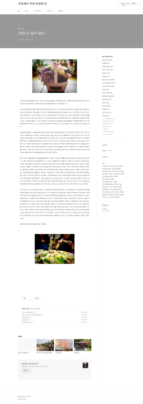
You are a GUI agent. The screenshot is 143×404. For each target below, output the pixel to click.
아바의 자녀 (105, 187)
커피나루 (104, 197)
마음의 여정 (105, 109)
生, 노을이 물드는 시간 (108, 118)
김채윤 (115, 181)
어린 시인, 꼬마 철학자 (108, 80)
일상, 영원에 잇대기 (107, 56)
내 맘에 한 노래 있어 (108, 124)
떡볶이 (116, 176)
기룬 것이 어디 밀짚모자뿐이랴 (31, 315)
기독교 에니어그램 (116, 187)
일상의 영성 (105, 194)
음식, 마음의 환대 (107, 93)
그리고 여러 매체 (107, 134)
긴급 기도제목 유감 (28, 312)
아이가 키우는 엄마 (107, 70)
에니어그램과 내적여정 (115, 189)
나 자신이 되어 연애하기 (114, 197)
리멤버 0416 (105, 63)
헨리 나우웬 (115, 192)
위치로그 (49, 11)
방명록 (60, 11)
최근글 (104, 150)
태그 (26, 11)
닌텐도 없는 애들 (106, 169)
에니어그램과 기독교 (107, 181)
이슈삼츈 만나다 (27, 322)
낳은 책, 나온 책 (106, 112)
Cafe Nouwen (106, 99)
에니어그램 (105, 174)
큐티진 (110, 174)
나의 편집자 (25, 317)
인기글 (110, 150)
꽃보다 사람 (25, 308)
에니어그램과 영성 (116, 169)
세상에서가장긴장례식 (108, 96)
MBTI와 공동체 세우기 (108, 131)
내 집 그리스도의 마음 (108, 86)
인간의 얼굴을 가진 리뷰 (108, 83)
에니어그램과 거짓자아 (108, 176)
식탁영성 (121, 192)
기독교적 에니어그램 (107, 166)
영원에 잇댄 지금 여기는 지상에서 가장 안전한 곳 (34, 366)
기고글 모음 (105, 116)
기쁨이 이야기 (106, 76)
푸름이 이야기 (106, 73)
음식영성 (121, 194)
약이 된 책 (105, 129)
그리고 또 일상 (106, 106)
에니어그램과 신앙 (106, 192)
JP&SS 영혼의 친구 (107, 66)
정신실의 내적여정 (107, 60)
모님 (110, 187)
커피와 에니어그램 (113, 194)
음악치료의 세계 (107, 126)
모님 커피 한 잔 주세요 (118, 174)
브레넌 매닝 (121, 171)
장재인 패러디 (105, 189)
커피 (120, 184)
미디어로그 (37, 11)
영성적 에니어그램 (106, 171)
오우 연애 (114, 171)
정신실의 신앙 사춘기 (108, 121)
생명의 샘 (25, 319)
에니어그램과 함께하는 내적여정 (110, 184)
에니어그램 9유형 (118, 166)
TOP (123, 397)
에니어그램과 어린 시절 (108, 179)
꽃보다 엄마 (105, 89)
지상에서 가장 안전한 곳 (32, 3)
